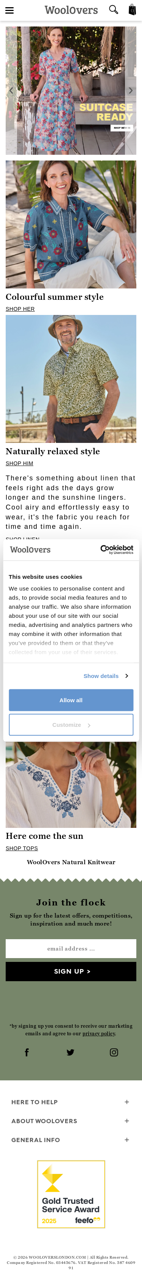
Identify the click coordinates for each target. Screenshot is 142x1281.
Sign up (69, 971)
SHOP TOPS (22, 848)
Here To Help (71, 1102)
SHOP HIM (19, 463)
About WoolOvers (71, 1121)
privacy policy (99, 1033)
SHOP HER (20, 309)
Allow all (71, 700)
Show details (101, 676)
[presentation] (11, 90)
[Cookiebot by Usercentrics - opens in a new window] (101, 550)
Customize (71, 725)
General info (71, 1140)
